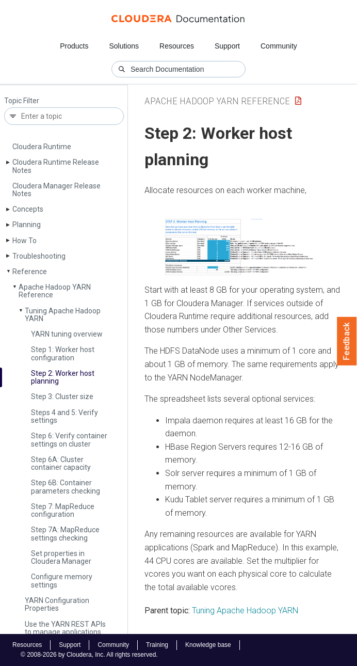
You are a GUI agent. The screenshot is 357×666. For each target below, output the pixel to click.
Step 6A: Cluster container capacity (61, 463)
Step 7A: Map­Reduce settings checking (65, 534)
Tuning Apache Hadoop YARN (63, 315)
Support (227, 46)
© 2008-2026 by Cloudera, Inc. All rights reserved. (89, 654)
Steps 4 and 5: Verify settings (64, 416)
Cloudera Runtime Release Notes (55, 166)
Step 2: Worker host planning (62, 377)
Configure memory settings (61, 581)
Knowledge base (208, 644)
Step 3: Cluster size (62, 396)
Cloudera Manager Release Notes (56, 190)
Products (74, 46)
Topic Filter (21, 101)
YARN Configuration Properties (57, 604)
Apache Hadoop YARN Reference (55, 291)
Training (157, 644)
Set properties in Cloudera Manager (61, 557)
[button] (242, 247)
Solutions (124, 46)
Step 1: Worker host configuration (62, 353)
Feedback (347, 341)
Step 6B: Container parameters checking (65, 487)
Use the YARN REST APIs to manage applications (65, 628)
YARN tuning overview (67, 334)
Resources (176, 46)
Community (279, 46)
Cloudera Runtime (41, 146)
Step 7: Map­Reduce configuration (62, 510)
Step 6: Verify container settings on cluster (69, 440)
